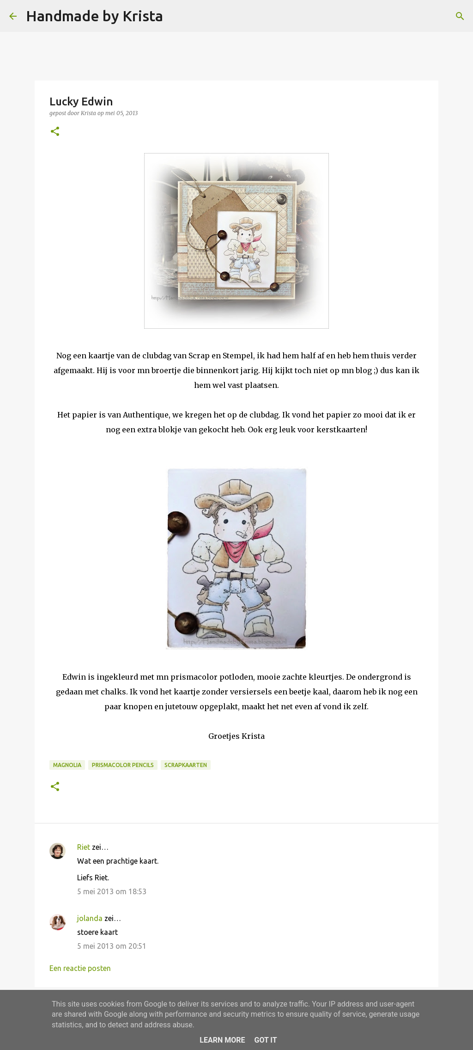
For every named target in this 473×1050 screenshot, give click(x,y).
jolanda (90, 918)
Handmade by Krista (94, 15)
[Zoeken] (176, 16)
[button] (55, 132)
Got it (265, 1040)
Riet (83, 847)
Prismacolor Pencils (123, 765)
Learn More (222, 1040)
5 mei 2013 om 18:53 (111, 891)
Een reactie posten (80, 968)
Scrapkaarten (185, 765)
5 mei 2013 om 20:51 (111, 946)
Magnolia (67, 765)
